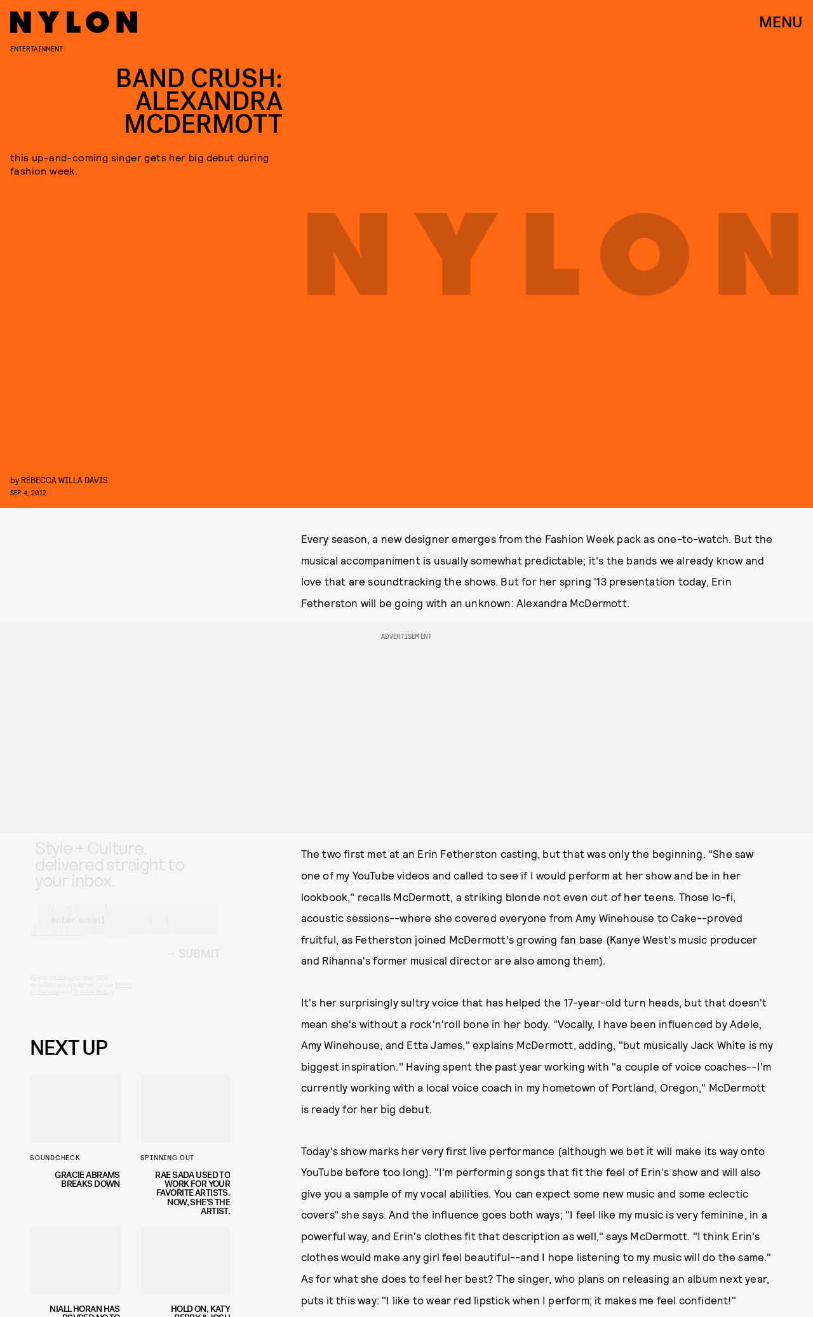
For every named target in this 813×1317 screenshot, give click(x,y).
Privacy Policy (94, 1002)
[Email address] (125, 930)
